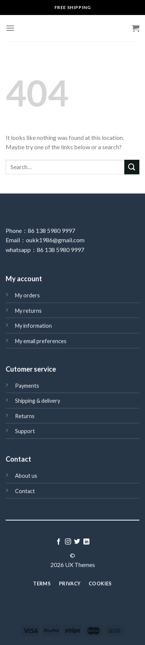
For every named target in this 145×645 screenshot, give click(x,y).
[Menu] (10, 28)
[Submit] (131, 167)
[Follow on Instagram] (68, 541)
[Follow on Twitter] (77, 541)
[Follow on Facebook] (59, 541)
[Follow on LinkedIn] (86, 541)
